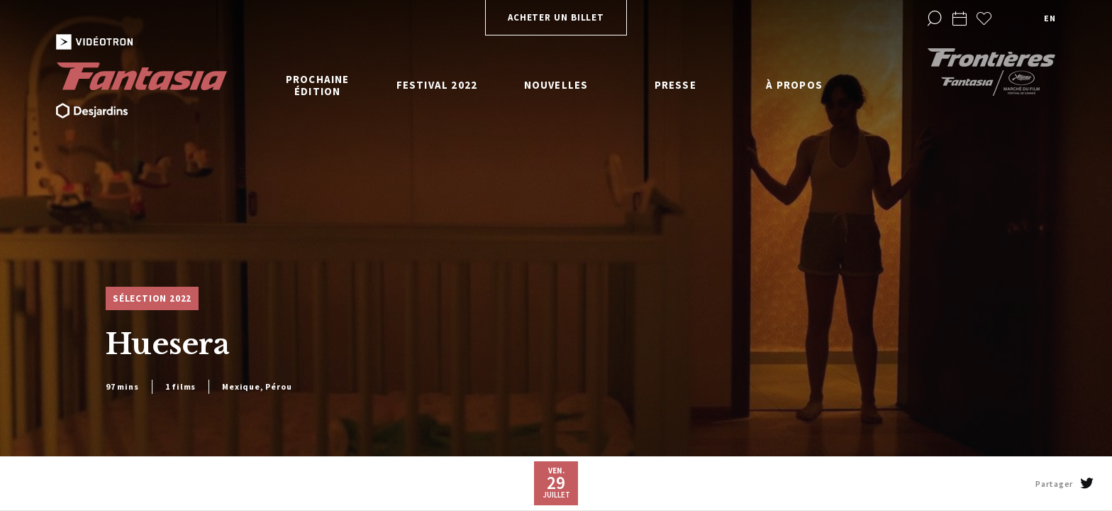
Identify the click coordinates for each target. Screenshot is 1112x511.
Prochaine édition (318, 85)
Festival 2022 (437, 85)
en (1049, 18)
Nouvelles (556, 85)
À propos (794, 85)
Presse (675, 85)
